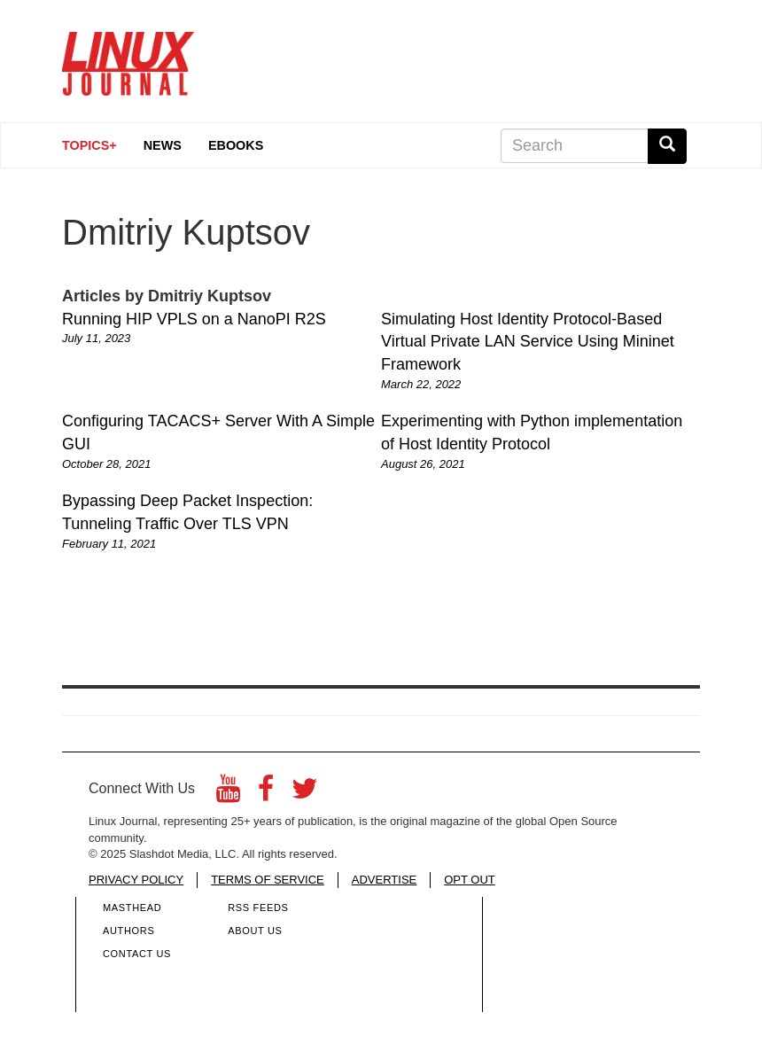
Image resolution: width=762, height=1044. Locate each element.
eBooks (235, 145)
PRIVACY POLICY (136, 879)
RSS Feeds (258, 907)
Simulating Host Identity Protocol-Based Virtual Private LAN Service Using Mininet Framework (527, 341)
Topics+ (89, 145)
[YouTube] (228, 793)
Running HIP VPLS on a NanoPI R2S (194, 319)
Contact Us (137, 953)
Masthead (132, 907)
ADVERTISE (384, 879)
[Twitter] (305, 793)
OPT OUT (469, 879)
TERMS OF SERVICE (267, 879)
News (163, 145)
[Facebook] (266, 793)
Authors (128, 930)
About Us (255, 930)
